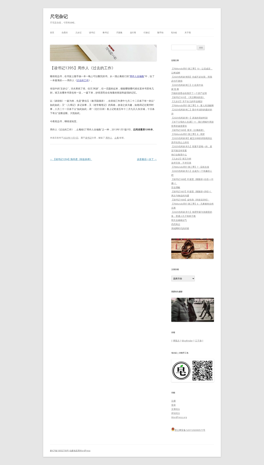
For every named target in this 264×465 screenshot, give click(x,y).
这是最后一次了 (147, 159)
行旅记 (147, 32)
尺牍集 (119, 32)
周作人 (109, 137)
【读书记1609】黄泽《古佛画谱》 (188, 130)
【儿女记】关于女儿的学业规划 (186, 101)
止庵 (116, 137)
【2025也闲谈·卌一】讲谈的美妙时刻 (189, 117)
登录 (173, 404)
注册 (173, 400)
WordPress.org (179, 417)
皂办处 (174, 32)
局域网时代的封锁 (180, 228)
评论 (175, 413)
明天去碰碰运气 (179, 220)
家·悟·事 (175, 89)
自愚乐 (65, 32)
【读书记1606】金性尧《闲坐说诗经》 (190, 199)
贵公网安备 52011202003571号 (190, 430)
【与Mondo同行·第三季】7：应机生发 (190, 166)
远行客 (133, 32)
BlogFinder (187, 340)
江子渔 (198, 340)
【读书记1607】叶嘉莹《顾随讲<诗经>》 (191, 191)
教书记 (106, 32)
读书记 (92, 32)
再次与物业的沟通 (180, 195)
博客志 (176, 340)
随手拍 (160, 32)
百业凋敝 (175, 187)
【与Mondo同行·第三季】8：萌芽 (188, 134)
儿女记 (78, 32)
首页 (52, 32)
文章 (175, 409)
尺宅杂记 (59, 16)
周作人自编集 (137, 76)
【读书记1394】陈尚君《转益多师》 (71, 159)
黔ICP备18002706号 (59, 450)
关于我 (188, 32)
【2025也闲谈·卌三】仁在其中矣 (187, 85)
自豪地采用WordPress (79, 450)
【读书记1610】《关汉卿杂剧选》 (188, 97)
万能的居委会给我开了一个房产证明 (189, 93)
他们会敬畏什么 (179, 154)
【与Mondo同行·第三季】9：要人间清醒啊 (192, 105)
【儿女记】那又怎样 (181, 158)
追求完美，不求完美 (181, 162)
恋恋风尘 (175, 224)
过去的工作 (83, 80)
